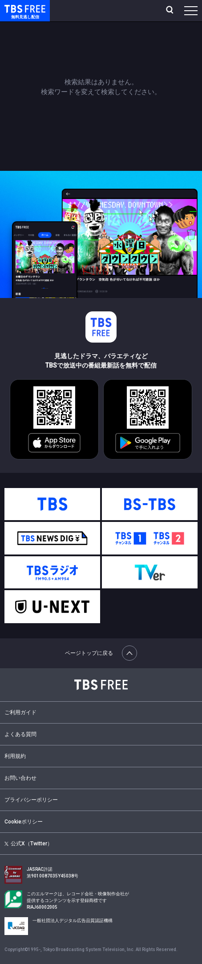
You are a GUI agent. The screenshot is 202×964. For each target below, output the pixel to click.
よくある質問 (20, 734)
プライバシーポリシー (31, 800)
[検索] (170, 10)
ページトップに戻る (101, 653)
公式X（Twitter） (28, 843)
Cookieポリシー (23, 822)
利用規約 (15, 756)
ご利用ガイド (20, 712)
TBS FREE (14, 8)
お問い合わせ (20, 778)
